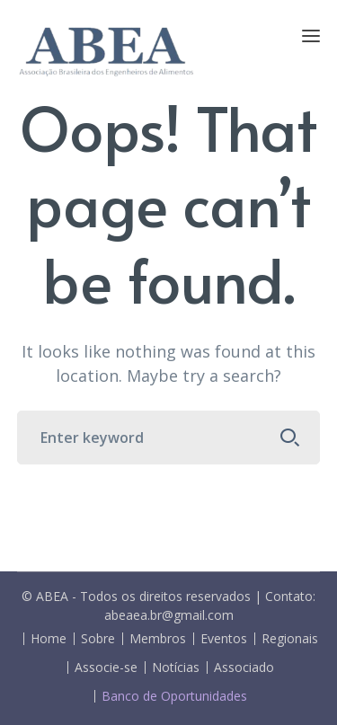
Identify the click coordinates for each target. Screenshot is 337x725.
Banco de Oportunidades (174, 696)
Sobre (98, 638)
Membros (157, 638)
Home (49, 638)
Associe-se (106, 667)
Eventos (223, 638)
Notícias (176, 667)
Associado (244, 667)
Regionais (290, 638)
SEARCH (289, 437)
